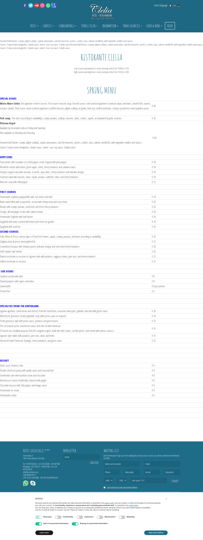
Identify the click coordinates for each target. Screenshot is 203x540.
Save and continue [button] (156, 533)
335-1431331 (35, 466)
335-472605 (46, 463)
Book (170, 25)
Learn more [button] (44, 533)
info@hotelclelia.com (30, 472)
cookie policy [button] (133, 505)
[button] (166, 499)
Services (48, 25)
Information (110, 25)
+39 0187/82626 (31, 463)
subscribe (94, 462)
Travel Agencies (132, 25)
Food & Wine (154, 25)
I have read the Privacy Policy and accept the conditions (122, 487)
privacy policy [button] (110, 503)
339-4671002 (55, 463)
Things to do (89, 25)
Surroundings (67, 25)
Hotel (34, 25)
